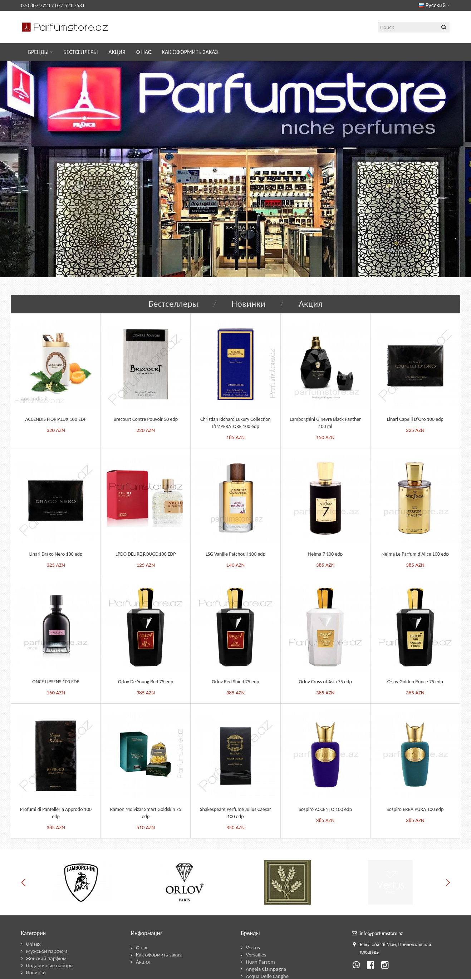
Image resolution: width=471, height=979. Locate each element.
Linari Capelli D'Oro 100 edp (415, 419)
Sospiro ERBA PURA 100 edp (415, 809)
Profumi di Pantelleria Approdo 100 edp (56, 813)
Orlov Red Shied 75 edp (235, 682)
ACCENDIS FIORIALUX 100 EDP (56, 419)
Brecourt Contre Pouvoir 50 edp (145, 419)
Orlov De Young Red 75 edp (145, 682)
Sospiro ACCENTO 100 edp (325, 809)
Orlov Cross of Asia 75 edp (325, 682)
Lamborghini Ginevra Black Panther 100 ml (325, 422)
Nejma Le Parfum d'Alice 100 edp (415, 554)
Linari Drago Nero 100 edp (56, 554)
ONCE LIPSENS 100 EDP (55, 682)
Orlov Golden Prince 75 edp (415, 682)
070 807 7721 (36, 5)
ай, (394, 944)
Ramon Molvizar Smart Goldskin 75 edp (145, 813)
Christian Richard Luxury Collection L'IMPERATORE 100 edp (235, 422)
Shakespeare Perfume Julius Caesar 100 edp (235, 813)
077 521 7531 (70, 5)
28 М (385, 944)
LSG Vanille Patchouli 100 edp (235, 554)
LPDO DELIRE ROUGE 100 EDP (146, 554)
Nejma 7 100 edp (325, 554)
